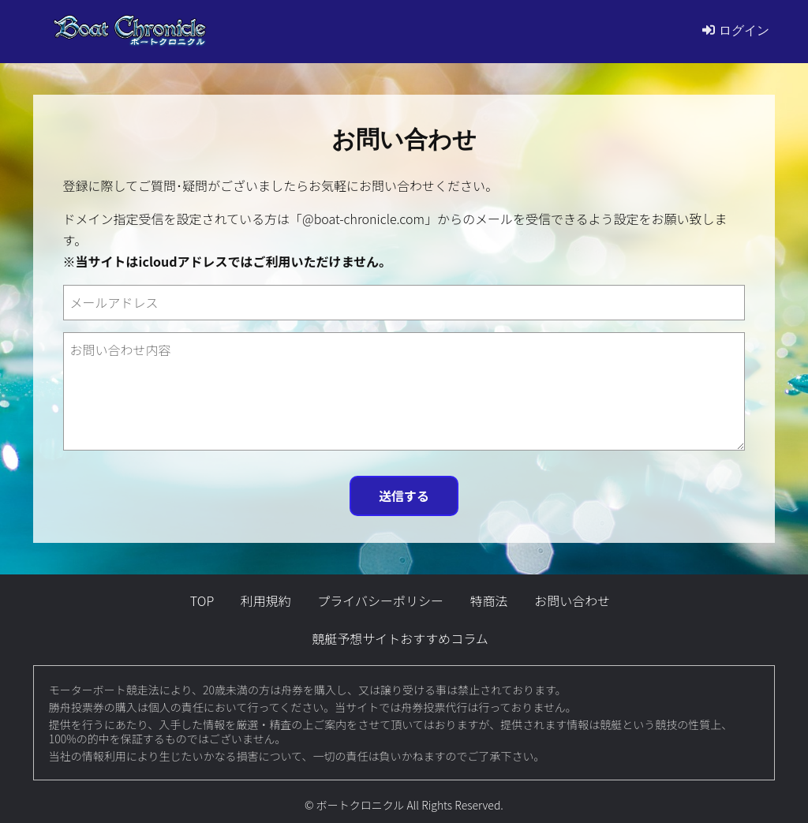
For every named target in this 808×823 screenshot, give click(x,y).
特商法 (489, 600)
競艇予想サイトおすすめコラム (400, 638)
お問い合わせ (572, 600)
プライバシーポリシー (380, 600)
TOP (202, 600)
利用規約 (266, 600)
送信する (404, 495)
